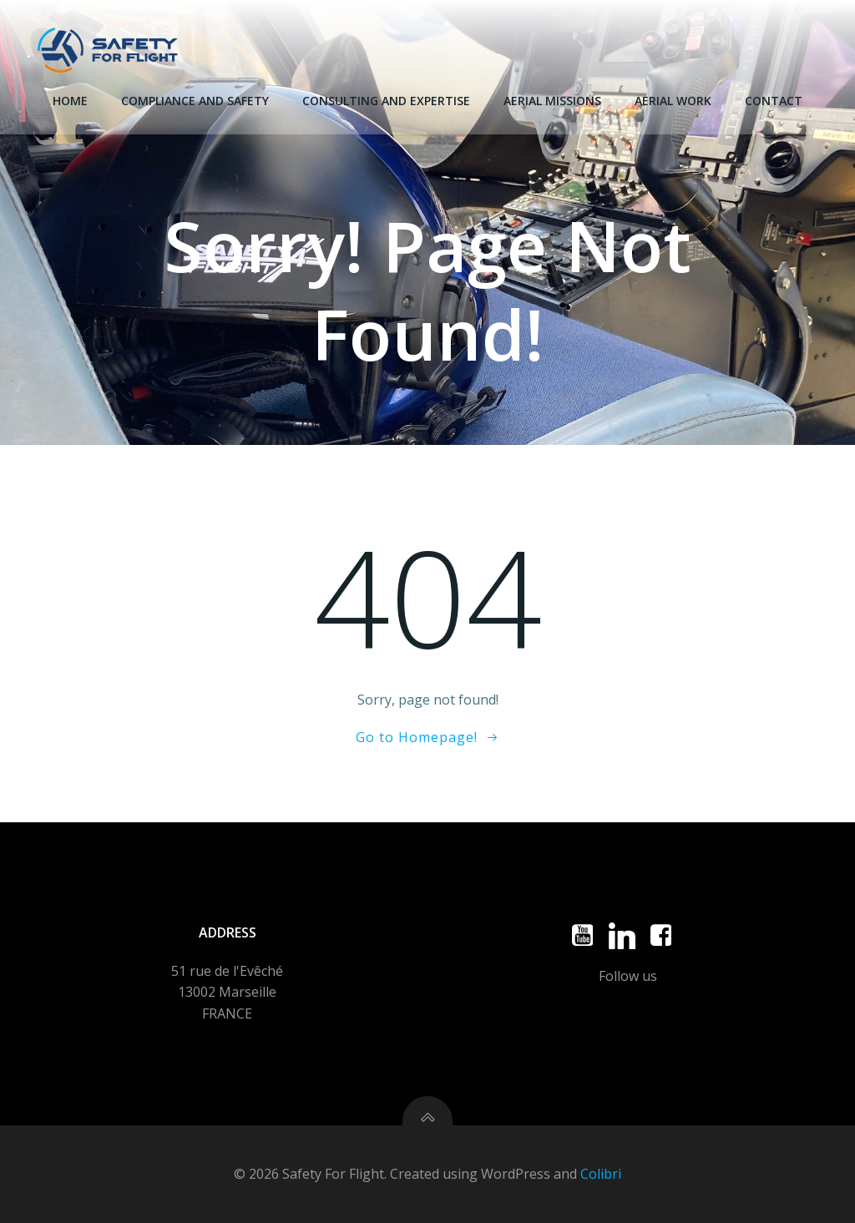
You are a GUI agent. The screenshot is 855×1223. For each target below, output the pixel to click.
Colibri (600, 1174)
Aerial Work (673, 101)
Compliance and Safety (195, 101)
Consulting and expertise (386, 101)
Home (70, 101)
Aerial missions (552, 101)
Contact (773, 101)
